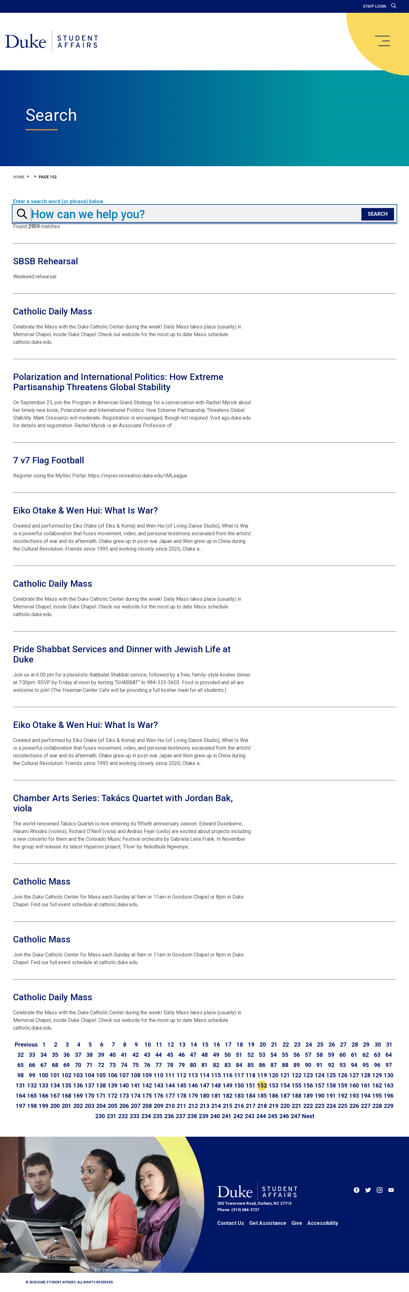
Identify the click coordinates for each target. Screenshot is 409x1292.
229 (388, 1105)
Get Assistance (267, 1223)
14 (193, 1044)
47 (193, 1054)
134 (55, 1085)
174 (135, 1095)
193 (354, 1095)
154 (285, 1085)
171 (101, 1095)
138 (101, 1085)
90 (308, 1065)
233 (134, 1116)
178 (181, 1095)
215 (227, 1105)
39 (101, 1054)
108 (135, 1075)
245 (272, 1116)
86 (262, 1065)
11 (159, 1044)
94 (354, 1065)
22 (285, 1044)
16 (216, 1044)
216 (239, 1105)
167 (55, 1095)
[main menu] (382, 41)
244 (261, 1116)
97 (388, 1065)
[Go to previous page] (26, 1045)
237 (180, 1116)
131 (20, 1085)
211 (181, 1105)
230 (100, 1116)
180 (204, 1095)
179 (193, 1095)
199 (43, 1105)
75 (135, 1065)
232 (123, 1116)
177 (170, 1095)
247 (295, 1116)
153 (273, 1085)
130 (388, 1075)
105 (101, 1075)
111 (170, 1075)
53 (262, 1054)
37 (78, 1054)
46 (181, 1054)
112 (181, 1075)
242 (238, 1116)
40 (112, 1054)
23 (297, 1044)
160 (354, 1085)
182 (227, 1095)
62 (365, 1054)
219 (273, 1105)
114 (204, 1075)
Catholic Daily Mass (52, 311)
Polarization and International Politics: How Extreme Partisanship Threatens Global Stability (118, 382)
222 (308, 1105)
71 (89, 1065)
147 (204, 1085)
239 (203, 1116)
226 (354, 1105)
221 (296, 1105)
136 (78, 1085)
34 (43, 1054)
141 (135, 1085)
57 (308, 1054)
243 (249, 1116)
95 (365, 1065)
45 (170, 1054)
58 (319, 1054)
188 (296, 1095)
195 (377, 1095)
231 (111, 1116)
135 (66, 1085)
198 (32, 1105)
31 (389, 1044)
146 (193, 1085)
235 (157, 1116)
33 (32, 1054)
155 (296, 1085)
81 (204, 1065)
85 (250, 1065)
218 (262, 1105)
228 (377, 1105)
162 (377, 1085)
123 (308, 1075)
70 (78, 1065)
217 (250, 1105)
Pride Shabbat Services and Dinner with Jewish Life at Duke (122, 654)
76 (147, 1065)
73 (112, 1065)
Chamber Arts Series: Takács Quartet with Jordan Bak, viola (123, 803)
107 (124, 1075)
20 (262, 1044)
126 (342, 1075)
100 (43, 1075)
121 (285, 1075)
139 (112, 1085)
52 (250, 1054)
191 (331, 1095)
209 (158, 1105)
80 (193, 1065)
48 (204, 1054)
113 (193, 1075)
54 (273, 1054)
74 (124, 1065)
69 (66, 1065)
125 (331, 1075)
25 (320, 1044)
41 (124, 1054)
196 (388, 1095)
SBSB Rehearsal (45, 261)
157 (319, 1085)
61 (354, 1054)
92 (331, 1065)
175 (147, 1095)
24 (308, 1044)
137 (89, 1085)
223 (319, 1105)
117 (239, 1075)
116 (227, 1075)
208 (147, 1105)
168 (66, 1095)
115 (216, 1075)
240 (215, 1116)
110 (158, 1075)
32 (20, 1054)
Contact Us (230, 1223)
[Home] (52, 41)
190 (319, 1095)
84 (239, 1065)
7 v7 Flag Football (48, 460)
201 (66, 1105)
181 (216, 1095)
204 (101, 1105)
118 (250, 1075)
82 (216, 1065)
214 (216, 1105)
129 (377, 1075)
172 (112, 1095)
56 (296, 1054)
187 (285, 1095)
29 (366, 1044)
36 (66, 1054)
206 (124, 1105)
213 (204, 1105)
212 (193, 1105)
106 (112, 1075)
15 (205, 1044)
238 (192, 1116)
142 (147, 1085)
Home (19, 177)
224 (331, 1105)
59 (331, 1054)
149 (227, 1085)
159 (342, 1085)
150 (239, 1085)
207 (135, 1105)
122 (296, 1075)
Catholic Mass (42, 881)
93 (342, 1065)
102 (66, 1075)
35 (55, 1054)
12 (170, 1044)
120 (273, 1075)
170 (89, 1095)
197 (20, 1105)
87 (273, 1065)
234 (146, 1116)
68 (55, 1065)
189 (308, 1095)
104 (89, 1075)
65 (20, 1065)
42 (135, 1054)
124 (319, 1075)
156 (308, 1085)
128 (365, 1075)
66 (32, 1065)
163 (388, 1085)
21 (274, 1044)
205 (112, 1105)
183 (239, 1095)
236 (169, 1116)
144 (170, 1085)
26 (331, 1044)
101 (55, 1075)
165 (32, 1095)
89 (296, 1065)
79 (181, 1065)
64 (388, 1054)
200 (55, 1105)
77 (158, 1065)
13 (182, 1044)
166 (43, 1095)
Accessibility (322, 1223)
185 (262, 1095)
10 (147, 1044)
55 (285, 1054)
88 (285, 1065)
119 (262, 1075)
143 (158, 1085)
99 (32, 1075)
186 (273, 1095)
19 (251, 1044)
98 (20, 1075)
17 (228, 1044)
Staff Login (374, 6)
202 (78, 1105)
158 (331, 1085)
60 (342, 1054)
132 (32, 1085)
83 (227, 1065)
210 (170, 1105)
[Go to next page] (308, 1116)
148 (216, 1085)
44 (158, 1054)
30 (377, 1044)
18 (239, 1044)
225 (342, 1105)
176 (158, 1095)
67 (43, 1065)
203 (89, 1105)
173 (124, 1095)
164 (20, 1095)
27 (343, 1044)
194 (365, 1095)
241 (226, 1116)
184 (250, 1095)
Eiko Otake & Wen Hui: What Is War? (85, 510)
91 (319, 1065)
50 (227, 1054)
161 (365, 1085)
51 (239, 1054)
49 (216, 1054)
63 (377, 1054)
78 (170, 1065)
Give (296, 1223)
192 (342, 1095)
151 (250, 1085)
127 (354, 1075)
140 (124, 1085)
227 (365, 1105)
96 (377, 1065)
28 (354, 1044)
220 (285, 1105)
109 (147, 1075)
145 (181, 1085)
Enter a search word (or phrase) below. (58, 201)
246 (284, 1116)
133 (43, 1085)
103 (78, 1075)
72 (101, 1065)
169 (78, 1095)
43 (147, 1054)
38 (89, 1054)
